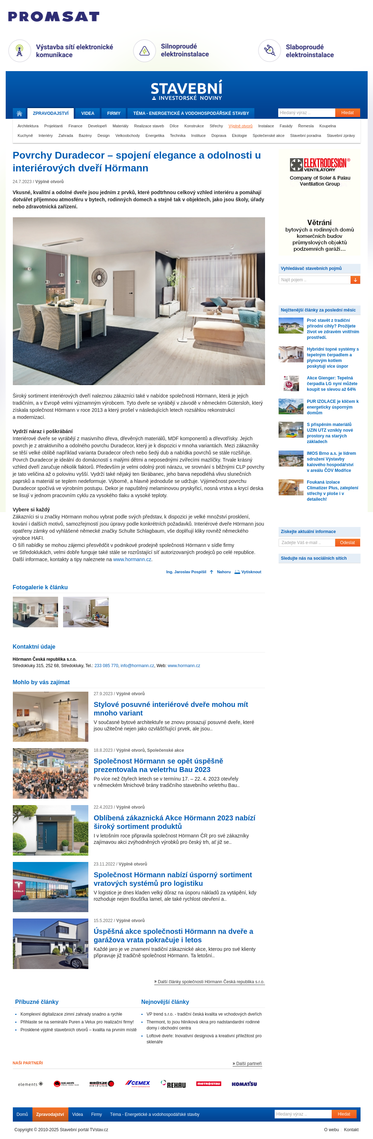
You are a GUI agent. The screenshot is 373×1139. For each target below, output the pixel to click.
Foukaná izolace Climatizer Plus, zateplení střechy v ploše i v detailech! (332, 491)
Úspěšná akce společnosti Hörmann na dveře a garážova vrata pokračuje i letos (173, 935)
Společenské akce (268, 135)
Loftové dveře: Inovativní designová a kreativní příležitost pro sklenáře (204, 1038)
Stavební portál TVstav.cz (84, 1129)
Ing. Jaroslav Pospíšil (186, 572)
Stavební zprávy (341, 135)
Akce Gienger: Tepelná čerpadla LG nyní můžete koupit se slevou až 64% (332, 384)
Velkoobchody (127, 135)
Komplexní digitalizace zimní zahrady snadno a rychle (71, 1014)
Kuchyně (25, 135)
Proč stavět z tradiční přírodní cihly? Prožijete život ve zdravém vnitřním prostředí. (333, 329)
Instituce (198, 135)
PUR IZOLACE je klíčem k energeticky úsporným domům (333, 407)
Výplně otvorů (241, 126)
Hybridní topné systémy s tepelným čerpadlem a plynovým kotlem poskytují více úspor (333, 358)
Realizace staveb (149, 126)
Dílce (174, 126)
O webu (331, 1129)
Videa (87, 113)
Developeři (97, 126)
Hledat (347, 112)
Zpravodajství (50, 1114)
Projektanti (53, 126)
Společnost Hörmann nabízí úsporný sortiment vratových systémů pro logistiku (173, 879)
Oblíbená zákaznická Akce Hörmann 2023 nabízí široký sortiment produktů (174, 822)
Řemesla (306, 126)
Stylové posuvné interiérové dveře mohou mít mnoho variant (171, 709)
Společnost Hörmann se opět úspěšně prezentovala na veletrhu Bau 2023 (158, 765)
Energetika (155, 135)
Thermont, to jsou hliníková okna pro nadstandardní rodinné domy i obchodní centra (203, 1025)
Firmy (113, 113)
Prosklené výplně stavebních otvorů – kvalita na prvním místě (79, 1029)
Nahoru (224, 572)
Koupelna (328, 126)
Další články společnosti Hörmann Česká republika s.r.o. (211, 981)
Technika (177, 135)
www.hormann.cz (132, 559)
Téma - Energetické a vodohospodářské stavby (155, 1114)
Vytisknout (251, 572)
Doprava (218, 135)
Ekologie (239, 135)
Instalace (266, 126)
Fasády (286, 126)
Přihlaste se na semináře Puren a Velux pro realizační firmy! (77, 1022)
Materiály (121, 126)
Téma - (191, 113)
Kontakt (351, 1129)
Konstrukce (194, 126)
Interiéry (45, 135)
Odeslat (347, 542)
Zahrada (65, 135)
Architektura (28, 126)
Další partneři (248, 1063)
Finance (75, 126)
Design (104, 135)
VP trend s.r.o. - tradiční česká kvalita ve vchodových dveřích (204, 1014)
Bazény (85, 135)
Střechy (216, 126)
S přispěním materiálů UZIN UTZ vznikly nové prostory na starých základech (330, 433)
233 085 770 (106, 665)
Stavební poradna (305, 135)
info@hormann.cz (137, 665)
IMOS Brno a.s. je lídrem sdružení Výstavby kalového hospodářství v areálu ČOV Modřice (331, 462)
